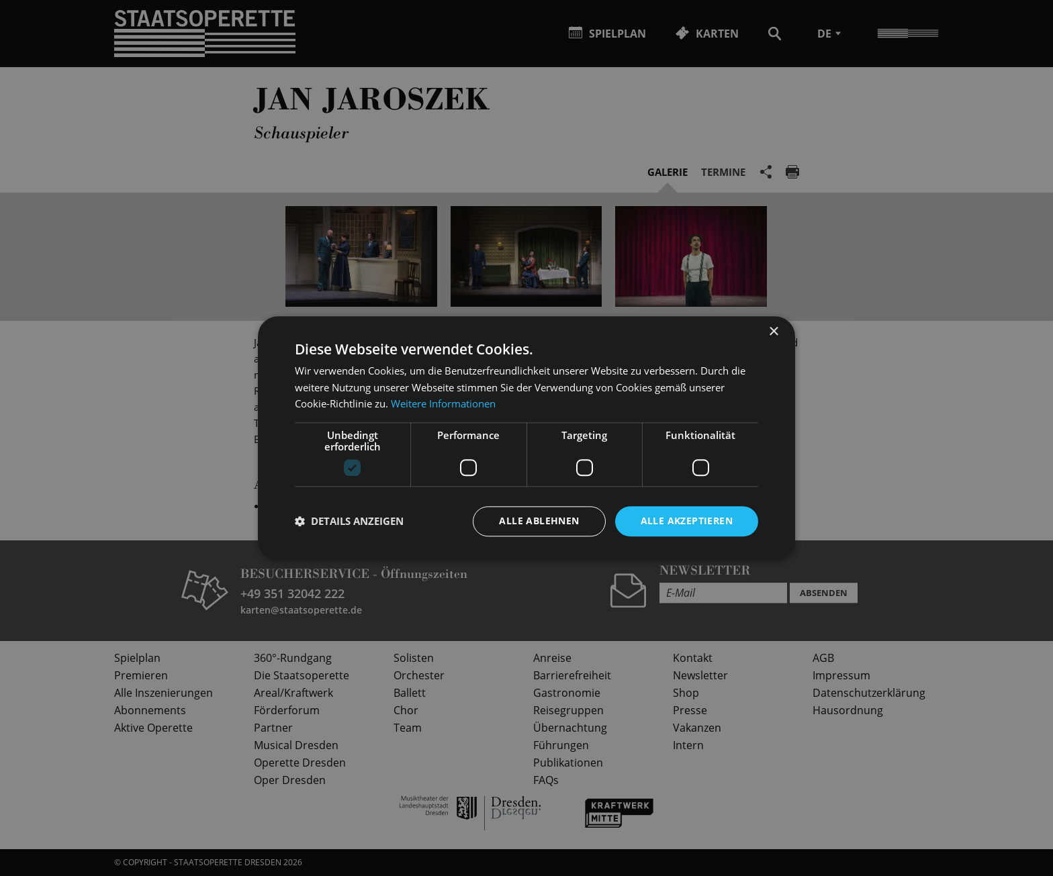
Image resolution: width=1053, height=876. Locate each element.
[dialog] (526, 438)
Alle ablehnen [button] (539, 520)
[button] (349, 522)
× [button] (773, 332)
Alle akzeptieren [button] (687, 520)
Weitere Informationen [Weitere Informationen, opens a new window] (443, 404)
